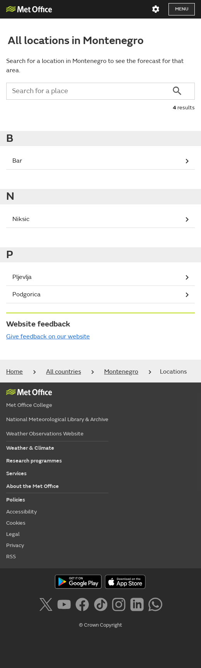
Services (16, 473)
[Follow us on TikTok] (102, 606)
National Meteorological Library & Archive (57, 419)
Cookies (16, 523)
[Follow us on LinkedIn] (138, 606)
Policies (15, 499)
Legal (13, 534)
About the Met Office (32, 486)
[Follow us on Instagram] (120, 606)
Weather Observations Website (45, 433)
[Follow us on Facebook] (84, 606)
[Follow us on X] (47, 606)
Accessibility (21, 511)
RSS (11, 556)
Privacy (15, 545)
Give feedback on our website (48, 336)
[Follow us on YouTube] (65, 606)
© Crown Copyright (100, 625)
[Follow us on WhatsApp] (155, 606)
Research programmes (34, 460)
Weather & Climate (30, 448)
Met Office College (29, 405)
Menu (181, 9)
